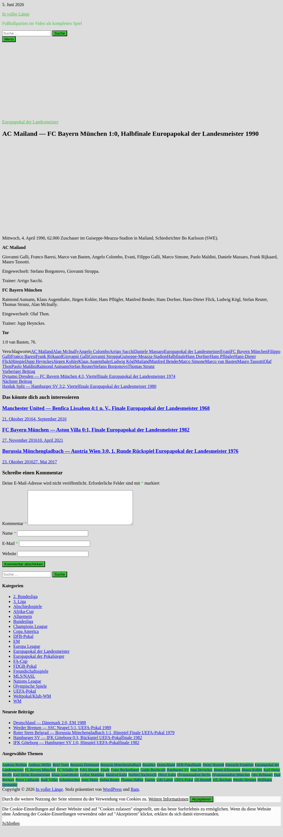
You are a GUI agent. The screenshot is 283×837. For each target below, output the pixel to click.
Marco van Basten (221, 361)
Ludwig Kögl (123, 361)
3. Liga (19, 608)
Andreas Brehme (14, 771)
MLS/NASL (24, 682)
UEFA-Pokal (24, 697)
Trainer (150, 786)
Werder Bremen (244, 786)
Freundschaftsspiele (30, 677)
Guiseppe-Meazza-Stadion (143, 356)
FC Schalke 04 (68, 776)
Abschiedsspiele (27, 613)
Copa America (26, 638)
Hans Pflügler (222, 356)
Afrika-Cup (23, 618)
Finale (104, 776)
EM (16, 648)
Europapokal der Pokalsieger (38, 663)
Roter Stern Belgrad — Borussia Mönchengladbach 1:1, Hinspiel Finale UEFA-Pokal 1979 (93, 739)
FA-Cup (20, 668)
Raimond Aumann (53, 366)
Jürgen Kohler (65, 361)
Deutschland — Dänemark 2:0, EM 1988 (49, 729)
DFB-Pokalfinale (188, 771)
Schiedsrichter (69, 786)
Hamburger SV (178, 776)
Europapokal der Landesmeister (30, 121)
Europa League (26, 653)
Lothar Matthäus (92, 781)
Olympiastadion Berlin (194, 781)
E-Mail (10, 550)
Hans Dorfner (198, 356)
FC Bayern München (249, 351)
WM (17, 707)
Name (9, 539)
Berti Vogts (61, 771)
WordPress (112, 796)
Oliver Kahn (167, 781)
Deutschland (166, 771)
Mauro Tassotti (250, 361)
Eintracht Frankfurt (239, 771)
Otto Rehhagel (261, 781)
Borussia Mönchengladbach (120, 771)
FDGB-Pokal (24, 672)
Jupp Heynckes (39, 361)
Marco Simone (192, 361)
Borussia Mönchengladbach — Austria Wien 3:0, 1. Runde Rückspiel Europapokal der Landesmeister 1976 (120, 451)
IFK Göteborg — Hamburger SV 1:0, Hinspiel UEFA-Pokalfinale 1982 (76, 749)
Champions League (30, 633)
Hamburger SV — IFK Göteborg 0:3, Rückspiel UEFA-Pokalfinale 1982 (77, 744)
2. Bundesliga (25, 603)
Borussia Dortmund (84, 771)
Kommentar (14, 530)
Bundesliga (23, 628)
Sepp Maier (89, 786)
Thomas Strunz (141, 366)
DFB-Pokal (23, 643)
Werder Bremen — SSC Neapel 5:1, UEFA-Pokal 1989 (62, 734)
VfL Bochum (222, 786)
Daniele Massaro (149, 351)
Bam (135, 796)
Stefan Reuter (81, 366)
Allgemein (22, 623)
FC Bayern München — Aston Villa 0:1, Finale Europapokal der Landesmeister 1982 (96, 430)
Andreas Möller (39, 771)
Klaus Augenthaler (94, 361)
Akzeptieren (201, 806)
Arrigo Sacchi (121, 351)
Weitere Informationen (168, 805)
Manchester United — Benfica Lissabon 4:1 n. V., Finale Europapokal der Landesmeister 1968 (106, 408)
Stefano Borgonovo (110, 366)
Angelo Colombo (94, 351)
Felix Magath (89, 776)
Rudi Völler (49, 786)
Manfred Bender (164, 361)
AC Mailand (42, 351)
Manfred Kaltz (116, 781)
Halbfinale (176, 356)
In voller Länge (16, 14)
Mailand (142, 361)
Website (9, 560)
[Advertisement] (141, 80)
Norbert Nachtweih (142, 781)
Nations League (27, 687)
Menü (9, 39)
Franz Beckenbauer (125, 776)
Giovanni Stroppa (104, 356)
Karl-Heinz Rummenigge (31, 781)
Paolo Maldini (24, 366)
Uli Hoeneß (202, 786)
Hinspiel (18, 361)
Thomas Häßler (132, 786)
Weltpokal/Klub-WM (32, 702)
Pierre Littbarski (27, 786)
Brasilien (149, 771)
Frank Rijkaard (49, 356)
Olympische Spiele (30, 692)
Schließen (11, 830)
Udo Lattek (164, 786)
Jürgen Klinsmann (227, 776)
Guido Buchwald (153, 776)
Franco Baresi (23, 356)
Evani (225, 351)
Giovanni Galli (75, 356)
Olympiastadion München (231, 781)
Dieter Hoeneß (213, 771)
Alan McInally (66, 351)
